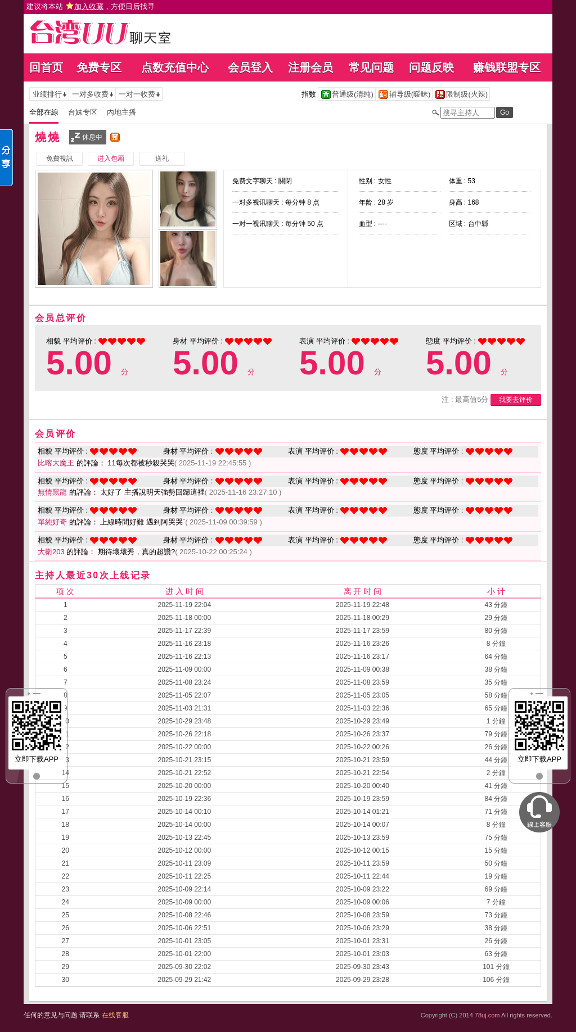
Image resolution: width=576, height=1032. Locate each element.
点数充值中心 (175, 67)
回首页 (46, 67)
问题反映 (431, 67)
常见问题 (371, 67)
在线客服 (115, 1015)
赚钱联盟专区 (507, 67)
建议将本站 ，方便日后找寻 (90, 6)
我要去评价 (516, 400)
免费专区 (99, 67)
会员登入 (250, 67)
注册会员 (310, 67)
